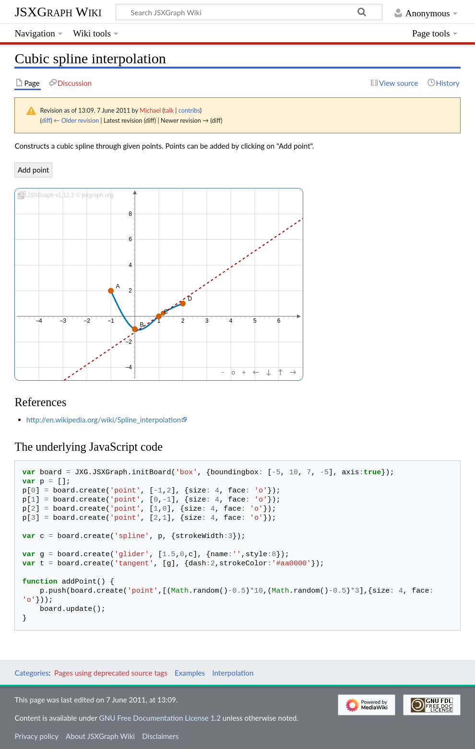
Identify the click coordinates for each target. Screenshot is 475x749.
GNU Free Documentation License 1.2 (160, 718)
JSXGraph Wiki (57, 11)
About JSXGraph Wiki (100, 736)
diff (45, 120)
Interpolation (232, 672)
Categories (31, 672)
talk (169, 110)
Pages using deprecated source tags (110, 672)
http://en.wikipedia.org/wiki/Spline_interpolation (103, 419)
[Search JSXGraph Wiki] (249, 12)
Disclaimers (160, 736)
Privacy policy (36, 736)
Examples (190, 672)
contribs (189, 110)
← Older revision (76, 120)
